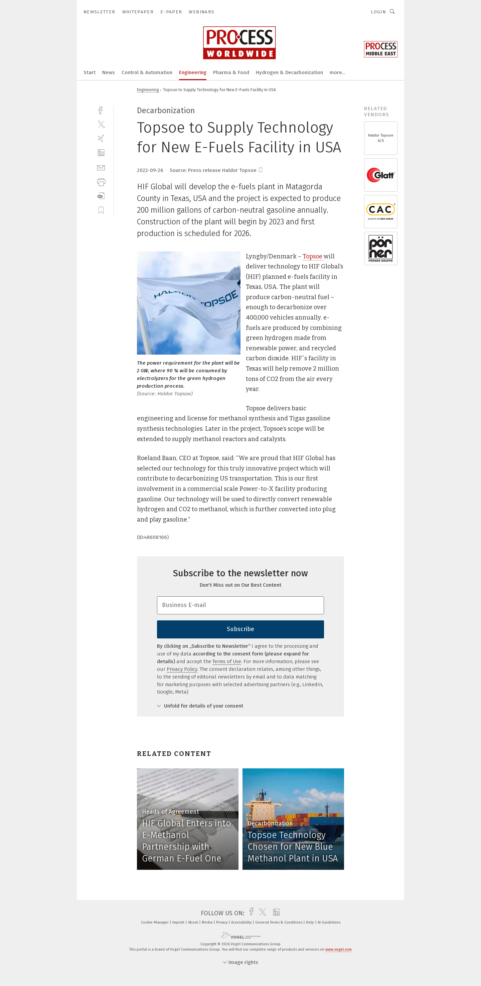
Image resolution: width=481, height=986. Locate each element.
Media (207, 922)
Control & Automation (147, 72)
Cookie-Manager (155, 922)
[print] (101, 181)
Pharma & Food (231, 72)
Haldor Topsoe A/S (380, 138)
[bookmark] (260, 170)
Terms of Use (226, 661)
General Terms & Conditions (279, 922)
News (108, 72)
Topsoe (313, 256)
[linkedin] (101, 153)
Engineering (192, 72)
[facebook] (101, 110)
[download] (101, 196)
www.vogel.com (338, 949)
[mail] (101, 167)
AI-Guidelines (329, 922)
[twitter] (101, 124)
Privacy (222, 922)
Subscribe (240, 629)
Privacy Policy (182, 669)
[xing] (101, 138)
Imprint (178, 922)
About (193, 922)
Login (378, 12)
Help (310, 922)
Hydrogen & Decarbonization (289, 72)
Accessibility (242, 922)
